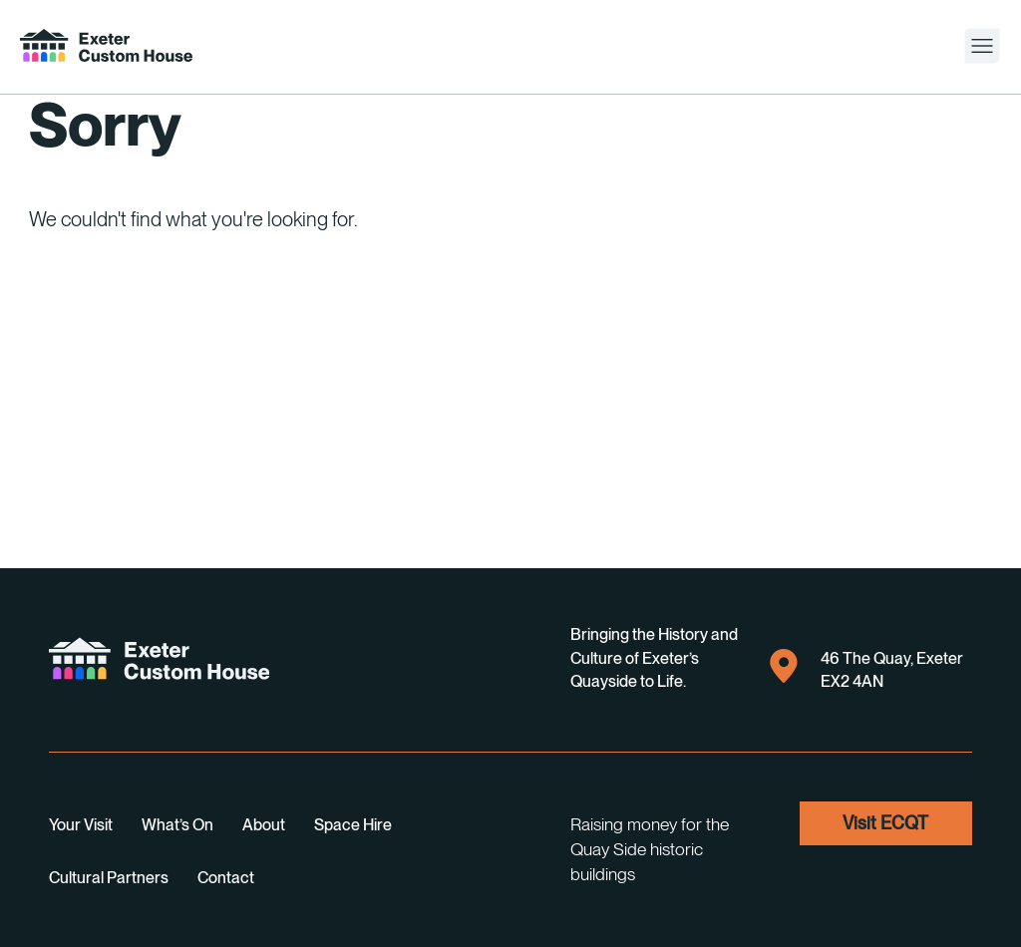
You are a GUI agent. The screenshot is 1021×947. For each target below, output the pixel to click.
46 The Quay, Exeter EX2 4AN (866, 668)
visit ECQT (885, 822)
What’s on (177, 824)
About (263, 824)
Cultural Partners (109, 877)
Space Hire (353, 824)
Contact (225, 877)
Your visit (81, 824)
